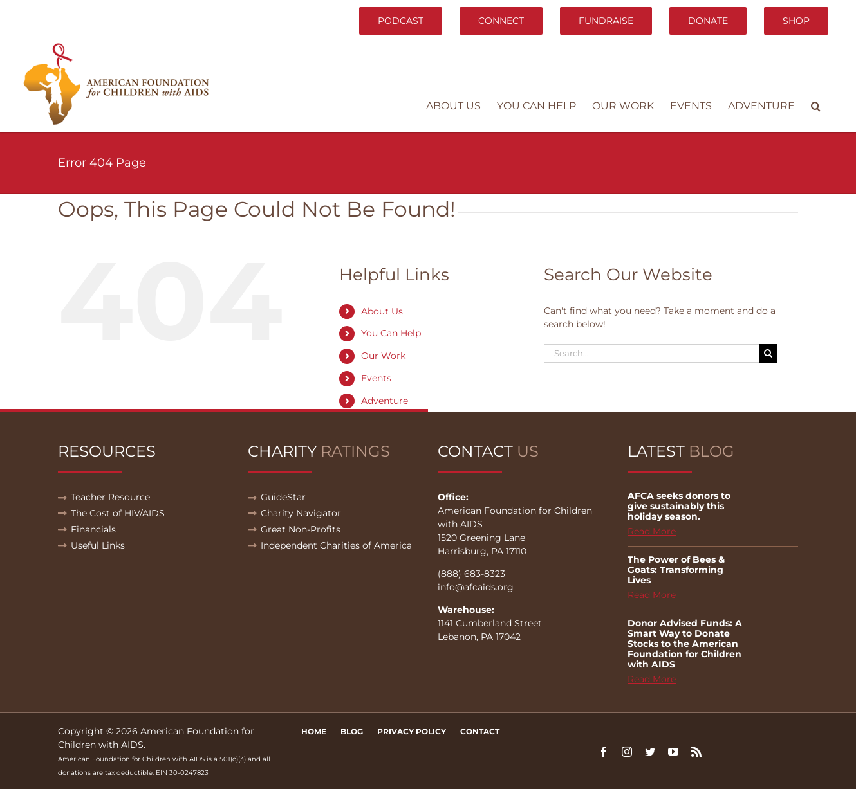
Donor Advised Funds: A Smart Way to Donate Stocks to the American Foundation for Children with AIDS (685, 643)
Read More (652, 531)
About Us (382, 311)
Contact (479, 731)
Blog (351, 731)
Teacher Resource (110, 497)
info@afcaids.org (476, 587)
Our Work (383, 355)
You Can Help (391, 333)
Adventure (384, 400)
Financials (93, 529)
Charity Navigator (301, 513)
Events (376, 378)
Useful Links (98, 545)
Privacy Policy (411, 731)
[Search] (768, 353)
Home (313, 731)
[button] (816, 106)
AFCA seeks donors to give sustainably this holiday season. (679, 506)
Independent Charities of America (336, 545)
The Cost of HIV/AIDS (118, 513)
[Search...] (651, 353)
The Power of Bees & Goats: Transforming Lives (676, 569)
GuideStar (283, 497)
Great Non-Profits (300, 529)
